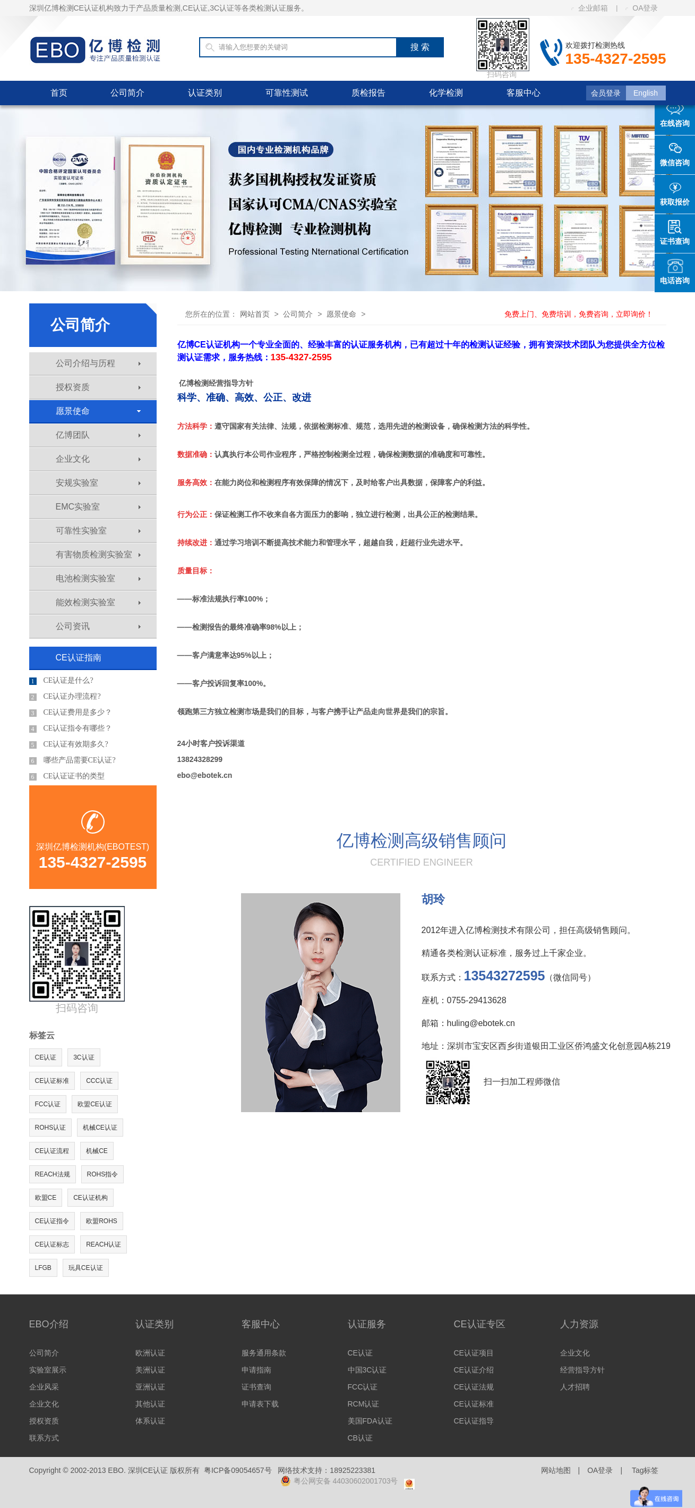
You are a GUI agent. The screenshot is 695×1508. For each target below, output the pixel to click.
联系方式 (44, 1438)
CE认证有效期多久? (68, 744)
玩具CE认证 (85, 1268)
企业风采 (44, 1387)
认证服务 (367, 1324)
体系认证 (150, 1421)
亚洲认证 (150, 1387)
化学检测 (446, 92)
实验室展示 (47, 1370)
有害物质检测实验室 (98, 554)
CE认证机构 (90, 1197)
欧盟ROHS (101, 1221)
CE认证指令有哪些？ (71, 728)
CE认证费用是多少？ (71, 712)
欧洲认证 (150, 1353)
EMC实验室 (98, 506)
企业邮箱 (589, 8)
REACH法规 (52, 1174)
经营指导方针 (582, 1370)
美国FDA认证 (370, 1421)
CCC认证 (99, 1081)
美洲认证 (150, 1370)
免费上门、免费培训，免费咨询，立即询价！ (578, 314)
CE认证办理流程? (65, 696)
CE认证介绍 (474, 1370)
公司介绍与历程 (98, 363)
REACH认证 (103, 1244)
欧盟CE (46, 1197)
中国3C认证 (367, 1370)
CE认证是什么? (61, 680)
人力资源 (579, 1324)
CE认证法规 (474, 1387)
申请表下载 (260, 1404)
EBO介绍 (48, 1324)
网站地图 (556, 1470)
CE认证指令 (52, 1221)
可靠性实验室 (98, 530)
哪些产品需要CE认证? (72, 760)
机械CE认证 (100, 1127)
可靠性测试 (286, 92)
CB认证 (360, 1438)
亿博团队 (98, 434)
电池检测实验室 (98, 578)
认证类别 (205, 92)
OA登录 (641, 8)
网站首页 (255, 314)
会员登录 (606, 93)
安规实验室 (98, 482)
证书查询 (256, 1387)
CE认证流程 (52, 1151)
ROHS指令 (102, 1174)
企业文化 (98, 458)
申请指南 (256, 1370)
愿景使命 (98, 411)
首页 (58, 92)
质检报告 (368, 92)
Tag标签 (645, 1470)
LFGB (43, 1268)
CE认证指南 (78, 657)
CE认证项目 (474, 1353)
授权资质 (98, 387)
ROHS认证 (50, 1127)
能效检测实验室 (98, 602)
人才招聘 (575, 1387)
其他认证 (150, 1404)
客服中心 (523, 92)
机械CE (97, 1151)
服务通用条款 (264, 1353)
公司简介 (127, 92)
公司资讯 (98, 626)
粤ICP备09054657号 (238, 1470)
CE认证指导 (474, 1421)
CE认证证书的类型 (67, 776)
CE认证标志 (52, 1244)
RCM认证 (364, 1404)
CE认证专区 (479, 1324)
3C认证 (83, 1057)
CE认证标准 (52, 1081)
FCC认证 (48, 1104)
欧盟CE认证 (95, 1104)
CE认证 (46, 1057)
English (645, 93)
